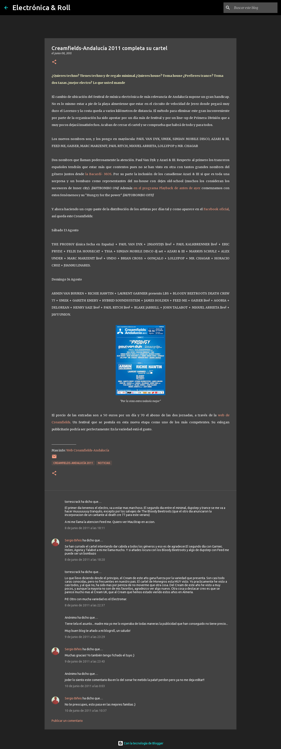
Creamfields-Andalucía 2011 (73, 463)
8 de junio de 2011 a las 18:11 (85, 528)
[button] (54, 62)
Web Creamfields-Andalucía (87, 450)
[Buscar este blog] (254, 7)
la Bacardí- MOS (98, 174)
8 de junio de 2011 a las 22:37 (85, 605)
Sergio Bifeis (73, 540)
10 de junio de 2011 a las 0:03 (85, 686)
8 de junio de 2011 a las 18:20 (85, 559)
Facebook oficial (216, 209)
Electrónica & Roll (41, 7)
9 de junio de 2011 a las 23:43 (85, 661)
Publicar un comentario (67, 720)
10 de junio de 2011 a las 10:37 (86, 710)
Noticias (104, 463)
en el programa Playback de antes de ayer (166, 188)
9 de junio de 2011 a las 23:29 (85, 637)
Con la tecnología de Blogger (140, 743)
